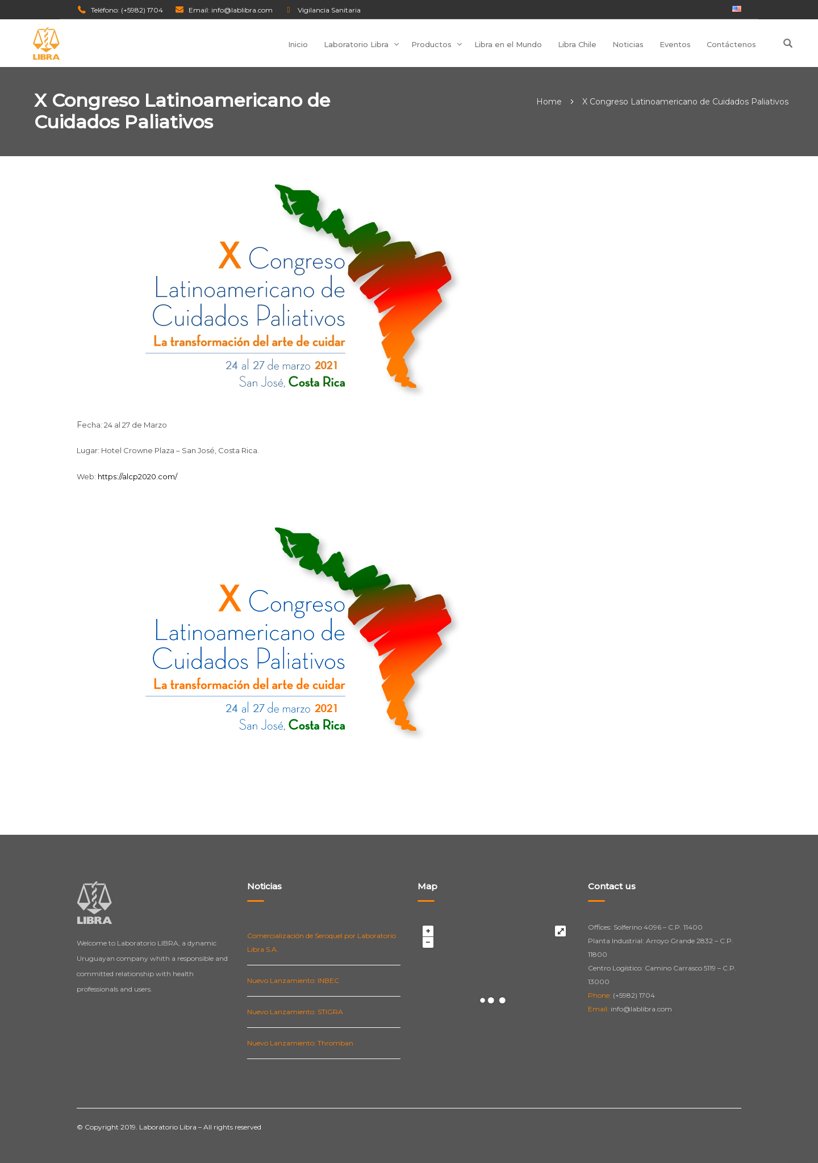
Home (549, 102)
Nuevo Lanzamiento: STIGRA (295, 1011)
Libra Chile (577, 44)
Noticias (628, 44)
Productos (431, 44)
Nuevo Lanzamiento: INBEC (293, 980)
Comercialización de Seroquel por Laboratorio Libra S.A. (321, 942)
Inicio (298, 44)
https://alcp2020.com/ (137, 476)
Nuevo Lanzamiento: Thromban (300, 1043)
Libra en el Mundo (508, 44)
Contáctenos (731, 44)
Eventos (675, 44)
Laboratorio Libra (356, 44)
